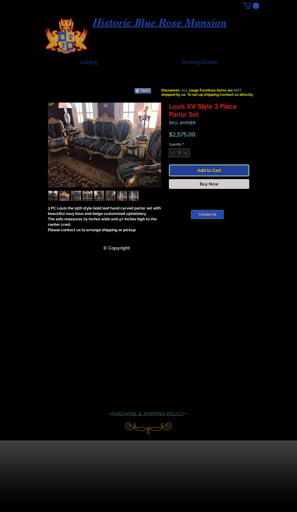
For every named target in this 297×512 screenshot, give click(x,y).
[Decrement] (173, 153)
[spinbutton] (179, 153)
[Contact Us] (207, 214)
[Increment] (186, 153)
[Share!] (142, 91)
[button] (251, 5)
